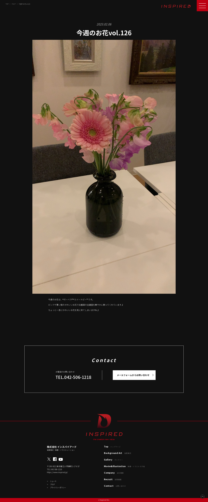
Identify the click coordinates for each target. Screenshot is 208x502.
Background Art (117, 453)
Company (114, 472)
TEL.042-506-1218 (73, 377)
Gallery (113, 459)
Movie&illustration (124, 466)
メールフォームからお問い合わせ (133, 375)
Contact (115, 485)
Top (112, 446)
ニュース (53, 481)
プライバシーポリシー (58, 487)
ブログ (52, 484)
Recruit (113, 479)
